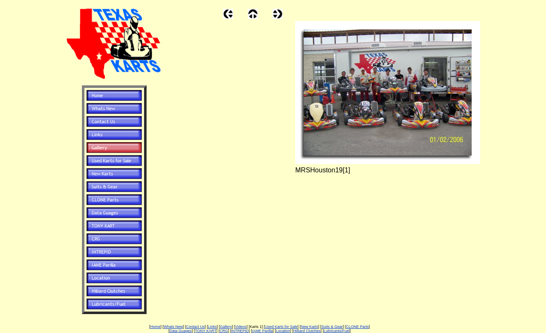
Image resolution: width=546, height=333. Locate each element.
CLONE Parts (357, 327)
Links (212, 327)
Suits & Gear (332, 327)
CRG (224, 331)
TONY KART (205, 331)
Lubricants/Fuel (337, 331)
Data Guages (181, 331)
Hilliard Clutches (306, 331)
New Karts (309, 327)
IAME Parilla (262, 331)
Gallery (226, 327)
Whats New (173, 327)
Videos (241, 327)
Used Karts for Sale (281, 327)
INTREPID (240, 331)
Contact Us (195, 327)
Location (283, 331)
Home (155, 327)
